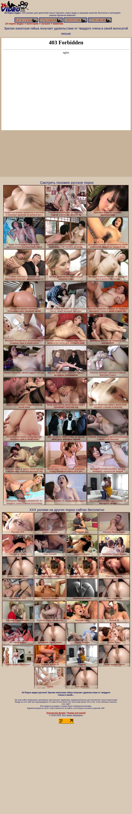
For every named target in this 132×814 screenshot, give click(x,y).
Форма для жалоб (76, 713)
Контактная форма (55, 713)
